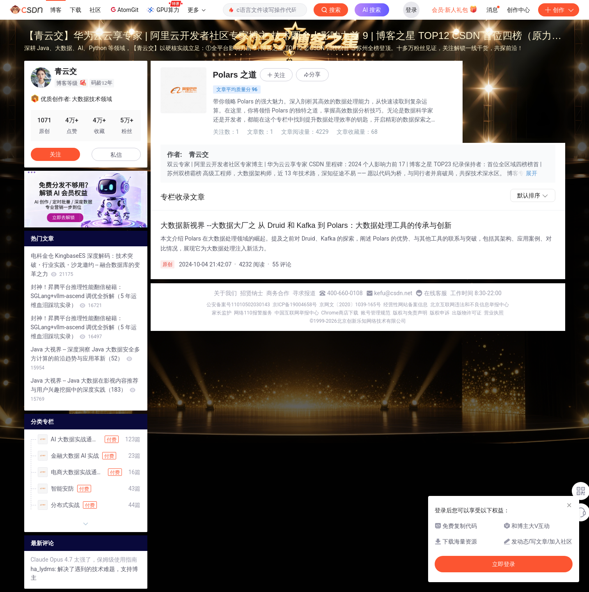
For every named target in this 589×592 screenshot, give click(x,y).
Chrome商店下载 (339, 313)
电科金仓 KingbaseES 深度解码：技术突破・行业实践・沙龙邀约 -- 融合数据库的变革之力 (85, 264)
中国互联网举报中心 (297, 313)
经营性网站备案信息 (405, 304)
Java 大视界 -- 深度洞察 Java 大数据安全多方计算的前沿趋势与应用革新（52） (85, 358)
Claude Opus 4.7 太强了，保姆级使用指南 (84, 559)
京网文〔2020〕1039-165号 (350, 304)
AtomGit (123, 9)
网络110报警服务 (253, 313)
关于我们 (225, 293)
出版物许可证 (466, 313)
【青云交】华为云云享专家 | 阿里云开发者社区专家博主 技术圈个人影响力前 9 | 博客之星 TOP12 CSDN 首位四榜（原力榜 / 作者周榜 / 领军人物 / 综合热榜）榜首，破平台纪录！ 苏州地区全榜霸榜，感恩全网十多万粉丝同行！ (292, 37)
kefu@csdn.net (393, 293)
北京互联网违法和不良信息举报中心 (469, 304)
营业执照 (494, 313)
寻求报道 (304, 293)
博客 (56, 10)
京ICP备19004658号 (295, 304)
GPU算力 (164, 7)
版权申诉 (439, 313)
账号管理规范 (375, 313)
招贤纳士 (251, 293)
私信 (116, 154)
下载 (75, 10)
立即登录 (503, 564)
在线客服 (435, 293)
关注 (55, 154)
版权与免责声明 (410, 313)
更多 (197, 10)
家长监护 (221, 313)
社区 (95, 10)
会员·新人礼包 (454, 9)
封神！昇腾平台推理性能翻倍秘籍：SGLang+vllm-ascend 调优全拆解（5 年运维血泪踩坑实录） (84, 296)
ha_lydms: (44, 569)
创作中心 (518, 10)
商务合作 (277, 293)
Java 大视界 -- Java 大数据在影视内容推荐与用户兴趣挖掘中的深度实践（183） (85, 389)
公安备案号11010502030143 (238, 304)
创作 (558, 10)
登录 (411, 10)
